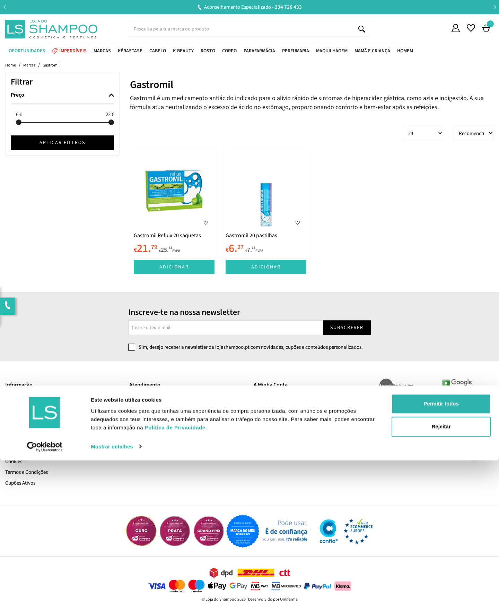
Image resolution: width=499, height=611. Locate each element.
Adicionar (174, 267)
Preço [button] (17, 95)
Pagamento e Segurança (31, 440)
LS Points (15, 418)
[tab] (62, 95)
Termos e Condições (26, 472)
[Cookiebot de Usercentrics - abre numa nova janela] (45, 597)
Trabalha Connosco (26, 407)
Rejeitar (440, 577)
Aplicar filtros (62, 142)
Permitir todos (441, 555)
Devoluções (141, 407)
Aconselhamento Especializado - (253, 7)
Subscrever (347, 327)
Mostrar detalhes (112, 597)
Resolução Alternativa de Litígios (164, 418)
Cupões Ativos (20, 483)
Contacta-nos (144, 397)
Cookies (13, 461)
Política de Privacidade (30, 450)
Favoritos (263, 418)
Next (494, 6)
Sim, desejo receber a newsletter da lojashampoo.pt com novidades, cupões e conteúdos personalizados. (251, 347)
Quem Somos (19, 397)
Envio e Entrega (22, 429)
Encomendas (267, 407)
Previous (4, 6)
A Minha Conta (269, 397)
